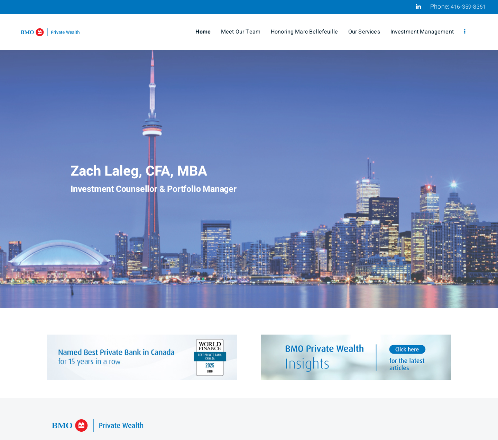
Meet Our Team (240, 32)
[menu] (464, 31)
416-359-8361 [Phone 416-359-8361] (468, 7)
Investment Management (422, 32)
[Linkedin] (418, 6)
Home (203, 32)
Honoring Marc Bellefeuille (304, 32)
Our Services (364, 32)
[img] (249, 154)
